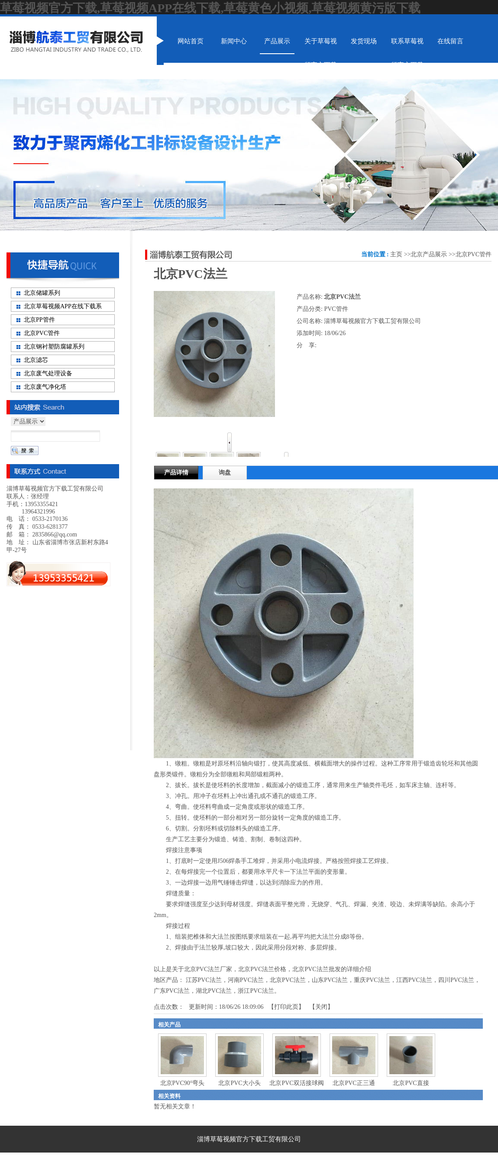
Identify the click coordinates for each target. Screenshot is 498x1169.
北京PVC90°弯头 (182, 1083)
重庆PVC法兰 (372, 980)
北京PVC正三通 (354, 1083)
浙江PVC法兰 (256, 991)
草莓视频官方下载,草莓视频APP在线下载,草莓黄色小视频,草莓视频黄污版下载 (210, 8)
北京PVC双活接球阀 (296, 1083)
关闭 (321, 1007)
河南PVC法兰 (246, 980)
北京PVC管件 (474, 254)
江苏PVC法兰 (204, 980)
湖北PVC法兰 (214, 991)
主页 (396, 254)
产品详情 (176, 472)
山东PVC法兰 (330, 980)
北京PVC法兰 (288, 980)
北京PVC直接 (411, 1083)
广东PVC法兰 (172, 991)
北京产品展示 (429, 254)
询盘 (225, 472)
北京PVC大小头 (239, 1083)
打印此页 (286, 1007)
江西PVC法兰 (414, 980)
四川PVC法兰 (456, 980)
